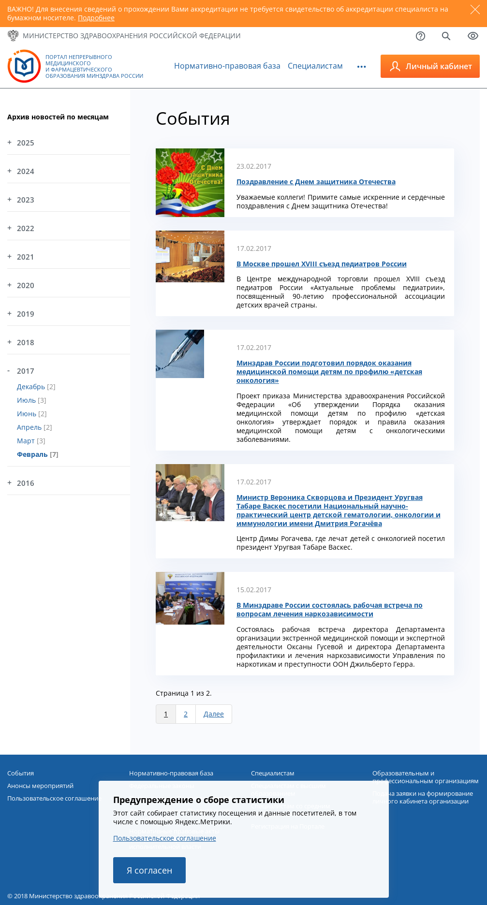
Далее (214, 713)
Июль (27, 400)
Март (27, 440)
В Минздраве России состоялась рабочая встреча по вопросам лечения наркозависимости (329, 609)
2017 (25, 371)
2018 (25, 342)
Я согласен (149, 870)
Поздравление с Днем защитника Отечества (316, 181)
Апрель (30, 427)
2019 (25, 314)
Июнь (27, 413)
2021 (25, 257)
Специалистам (315, 65)
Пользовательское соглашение (164, 838)
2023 (25, 199)
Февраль (33, 454)
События (20, 773)
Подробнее (96, 17)
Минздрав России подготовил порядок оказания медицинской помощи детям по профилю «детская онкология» (329, 372)
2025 (25, 142)
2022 (25, 228)
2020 (25, 285)
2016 (25, 483)
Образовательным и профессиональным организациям (425, 777)
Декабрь (32, 386)
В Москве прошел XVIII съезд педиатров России (321, 264)
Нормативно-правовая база (227, 65)
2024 (25, 171)
